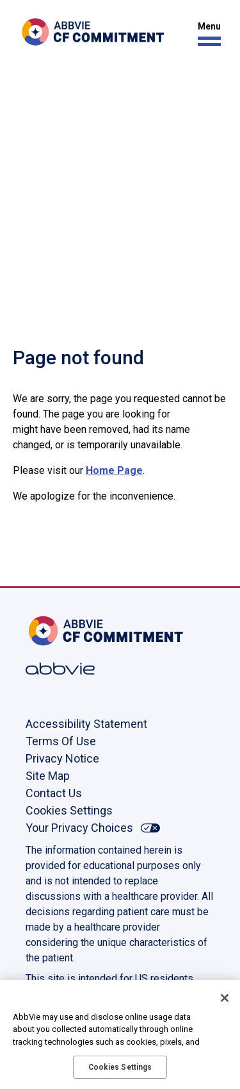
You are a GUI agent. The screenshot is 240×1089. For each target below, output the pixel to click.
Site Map (48, 775)
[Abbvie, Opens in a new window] (67, 669)
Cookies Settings (69, 810)
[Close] (225, 998)
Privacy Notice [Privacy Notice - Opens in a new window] (62, 758)
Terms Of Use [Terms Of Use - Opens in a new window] (61, 741)
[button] (206, 34)
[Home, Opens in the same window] (67, 631)
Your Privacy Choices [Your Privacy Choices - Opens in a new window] (79, 827)
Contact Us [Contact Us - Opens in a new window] (54, 793)
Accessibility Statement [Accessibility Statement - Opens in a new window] (86, 723)
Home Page (114, 470)
